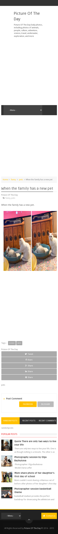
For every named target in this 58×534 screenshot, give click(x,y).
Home (5, 179)
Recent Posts (28, 421)
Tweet (29, 354)
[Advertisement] (29, 71)
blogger (45, 404)
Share (29, 360)
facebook (28, 404)
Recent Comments (47, 421)
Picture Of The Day (32, 528)
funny (13, 179)
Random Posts (10, 421)
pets (21, 179)
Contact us (49, 516)
